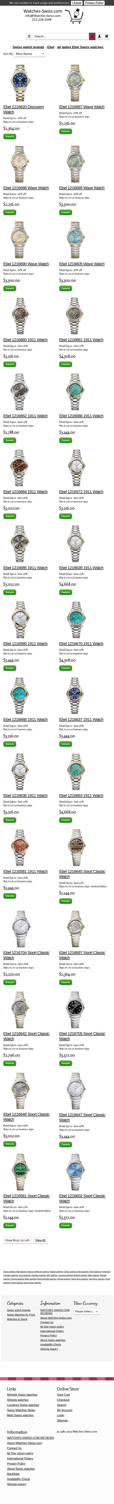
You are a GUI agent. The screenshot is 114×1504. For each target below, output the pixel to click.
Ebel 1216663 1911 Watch (81, 795)
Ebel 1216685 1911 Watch (25, 567)
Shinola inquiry (49, 1348)
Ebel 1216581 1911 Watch (25, 871)
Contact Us (46, 1322)
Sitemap (62, 1420)
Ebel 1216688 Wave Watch (26, 188)
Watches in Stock (17, 1319)
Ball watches (22, 1272)
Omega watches (17, 1279)
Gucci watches (25, 1275)
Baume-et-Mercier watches (38, 1272)
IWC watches (52, 1275)
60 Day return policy (52, 1326)
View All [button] (40, 1240)
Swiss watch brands (28, 47)
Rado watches (30, 1279)
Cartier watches (70, 1272)
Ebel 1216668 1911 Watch (25, 719)
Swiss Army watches (79, 1279)
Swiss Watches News (21, 1410)
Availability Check (50, 1344)
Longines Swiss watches (23, 1405)
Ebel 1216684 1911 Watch (25, 491)
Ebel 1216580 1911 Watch (25, 643)
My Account (64, 1410)
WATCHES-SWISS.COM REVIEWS (30, 1438)
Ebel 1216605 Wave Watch (82, 264)
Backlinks (13, 1474)
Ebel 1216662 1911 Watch (25, 416)
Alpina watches (9, 1272)
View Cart (63, 1394)
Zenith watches (17, 1283)
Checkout (63, 1399)
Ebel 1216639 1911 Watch (81, 567)
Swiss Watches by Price (21, 1314)
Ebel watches (82, 1272)
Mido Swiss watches (20, 1415)
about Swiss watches (32, 1283)
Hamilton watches (38, 1275)
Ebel (50, 47)
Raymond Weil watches (46, 1279)
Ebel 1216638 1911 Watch (25, 795)
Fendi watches (95, 1272)
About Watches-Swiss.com (56, 1317)
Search (61, 1405)
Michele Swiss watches (22, 1394)
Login (60, 1415)
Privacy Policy (94, 2)
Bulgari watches (56, 1272)
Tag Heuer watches (97, 1279)
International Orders (52, 1331)
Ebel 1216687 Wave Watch (82, 107)
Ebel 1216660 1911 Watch (25, 339)
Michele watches (80, 1275)
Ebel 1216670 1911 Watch (81, 643)
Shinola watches (64, 1279)
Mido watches (93, 1275)
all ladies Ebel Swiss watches (80, 47)
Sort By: (8, 53)
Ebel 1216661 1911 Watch (81, 339)
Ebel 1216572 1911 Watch (81, 491)
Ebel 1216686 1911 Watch (81, 416)
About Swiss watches (52, 1340)
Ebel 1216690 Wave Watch (26, 264)
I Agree (76, 2)
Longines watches (65, 1275)
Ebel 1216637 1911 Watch (81, 719)
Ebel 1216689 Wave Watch (82, 188)
